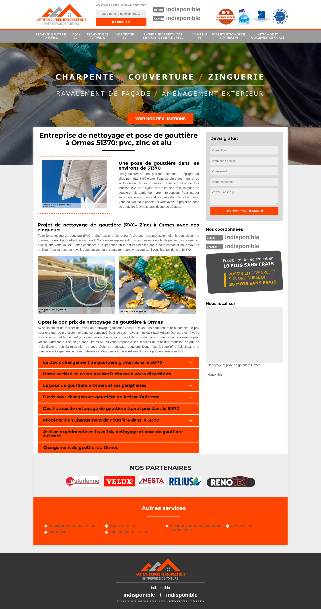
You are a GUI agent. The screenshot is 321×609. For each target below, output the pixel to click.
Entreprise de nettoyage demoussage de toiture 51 (163, 36)
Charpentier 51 (124, 36)
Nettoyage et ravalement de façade (267, 36)
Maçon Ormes (58, 532)
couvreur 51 (199, 36)
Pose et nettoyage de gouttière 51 (228, 36)
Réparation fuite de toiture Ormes (72, 525)
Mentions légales (186, 601)
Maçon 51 (75, 36)
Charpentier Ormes (122, 525)
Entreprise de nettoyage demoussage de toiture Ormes (196, 527)
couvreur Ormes (241, 525)
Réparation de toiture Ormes (129, 532)
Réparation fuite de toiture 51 (51, 36)
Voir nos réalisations (160, 119)
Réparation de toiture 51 (97, 36)
